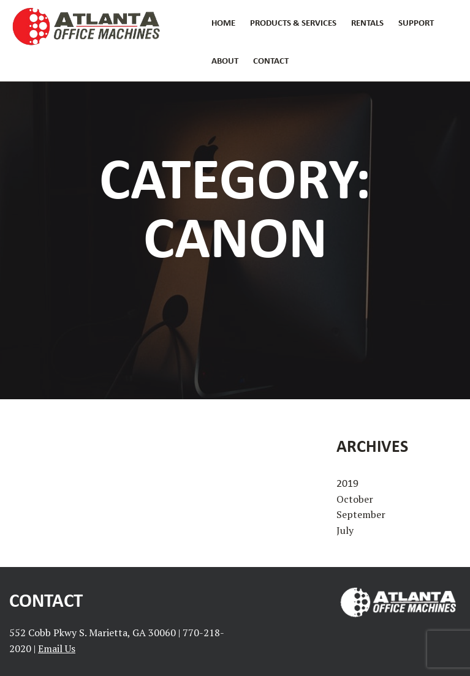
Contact (271, 60)
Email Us (56, 648)
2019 (347, 482)
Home (223, 22)
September (360, 514)
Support (416, 22)
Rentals (367, 22)
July (345, 530)
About (224, 60)
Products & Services (293, 22)
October (354, 499)
